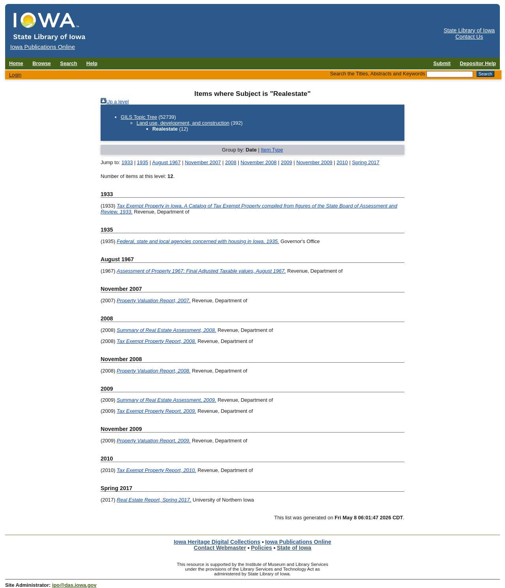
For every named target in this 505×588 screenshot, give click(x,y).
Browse (41, 63)
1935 (142, 162)
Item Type (272, 150)
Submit (442, 63)
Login (15, 75)
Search (68, 63)
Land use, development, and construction (183, 123)
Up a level (117, 102)
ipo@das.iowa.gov (74, 585)
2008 (230, 162)
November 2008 (259, 162)
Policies (261, 548)
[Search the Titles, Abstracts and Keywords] (449, 74)
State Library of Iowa (469, 30)
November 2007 (203, 162)
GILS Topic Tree (139, 117)
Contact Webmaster (220, 548)
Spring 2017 (365, 162)
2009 (286, 162)
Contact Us (469, 37)
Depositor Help (478, 63)
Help (91, 63)
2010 (342, 162)
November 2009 (314, 162)
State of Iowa (294, 548)
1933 (127, 162)
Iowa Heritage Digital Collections (217, 542)
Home (16, 63)
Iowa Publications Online (298, 542)
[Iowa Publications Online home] (49, 26)
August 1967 (166, 162)
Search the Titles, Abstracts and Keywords (377, 74)
